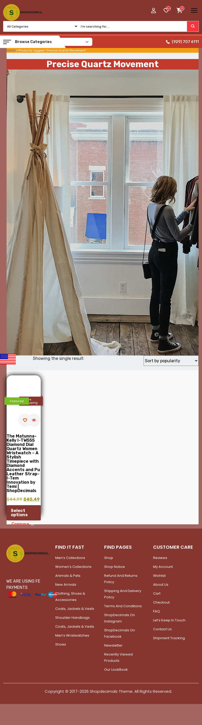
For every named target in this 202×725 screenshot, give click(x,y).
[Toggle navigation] (194, 10)
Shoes (60, 644)
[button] (7, 42)
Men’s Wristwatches (72, 635)
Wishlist (159, 575)
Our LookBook (116, 669)
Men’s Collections (70, 557)
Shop (108, 557)
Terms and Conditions (123, 606)
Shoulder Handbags (72, 617)
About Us (160, 584)
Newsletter (113, 645)
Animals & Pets (67, 575)
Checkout (161, 602)
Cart (156, 593)
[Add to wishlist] (25, 420)
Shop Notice (114, 566)
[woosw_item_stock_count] (168, 8)
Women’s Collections (73, 566)
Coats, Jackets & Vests (74, 608)
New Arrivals (65, 584)
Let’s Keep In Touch (169, 620)
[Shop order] (171, 360)
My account (163, 566)
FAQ (156, 611)
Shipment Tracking (169, 638)
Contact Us (162, 629)
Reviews (160, 557)
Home (11, 50)
